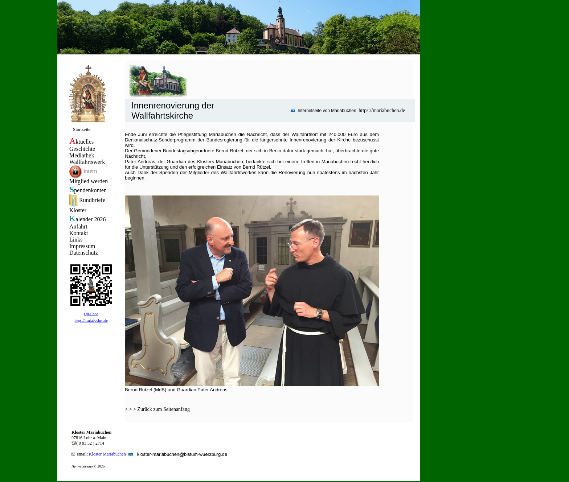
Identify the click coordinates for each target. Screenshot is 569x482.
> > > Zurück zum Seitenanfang (157, 409)
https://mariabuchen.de (382, 110)
